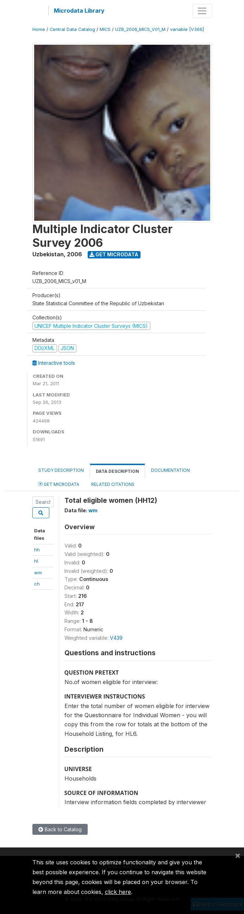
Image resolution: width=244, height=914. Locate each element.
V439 (116, 638)
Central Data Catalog (72, 29)
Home (38, 29)
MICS (105, 29)
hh (37, 549)
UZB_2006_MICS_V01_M (140, 29)
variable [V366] (187, 29)
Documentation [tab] (170, 470)
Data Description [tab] (117, 471)
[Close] (237, 855)
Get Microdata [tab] (58, 484)
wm (38, 572)
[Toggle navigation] (202, 11)
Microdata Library (79, 10)
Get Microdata (113, 254)
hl (36, 561)
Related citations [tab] (112, 484)
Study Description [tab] (61, 470)
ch (37, 584)
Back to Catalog (60, 829)
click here (118, 891)
